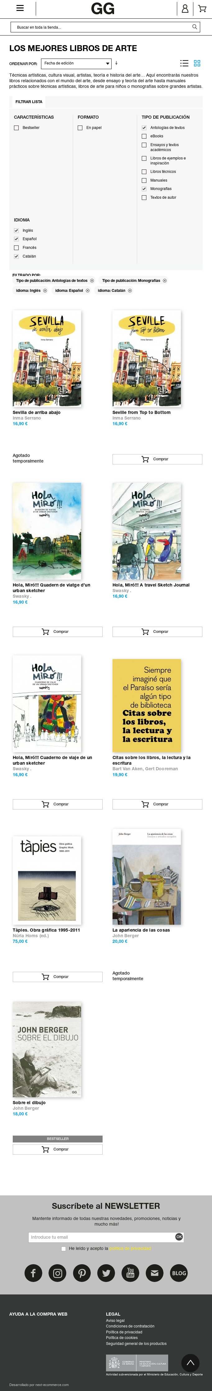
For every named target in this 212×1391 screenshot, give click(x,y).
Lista (184, 63)
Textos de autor (163, 198)
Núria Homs (25, 936)
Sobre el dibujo (29, 1103)
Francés (29, 248)
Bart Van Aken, (129, 769)
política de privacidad (130, 1248)
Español (30, 239)
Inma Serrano (27, 418)
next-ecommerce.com (52, 1385)
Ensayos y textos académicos (164, 147)
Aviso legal (115, 1321)
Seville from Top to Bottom (142, 413)
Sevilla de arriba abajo (37, 413)
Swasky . (22, 597)
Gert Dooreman (161, 769)
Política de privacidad (124, 1332)
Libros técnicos (163, 172)
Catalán (29, 257)
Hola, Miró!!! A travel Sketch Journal (151, 585)
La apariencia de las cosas (141, 930)
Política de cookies (122, 1338)
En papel (94, 128)
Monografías (161, 189)
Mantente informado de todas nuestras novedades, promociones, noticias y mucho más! (106, 1222)
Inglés (28, 231)
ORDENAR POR (22, 64)
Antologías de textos (167, 128)
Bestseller (31, 128)
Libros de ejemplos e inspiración (168, 161)
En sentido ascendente (117, 63)
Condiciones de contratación (130, 1326)
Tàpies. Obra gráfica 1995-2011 (47, 930)
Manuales (158, 181)
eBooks (156, 136)
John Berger (126, 936)
